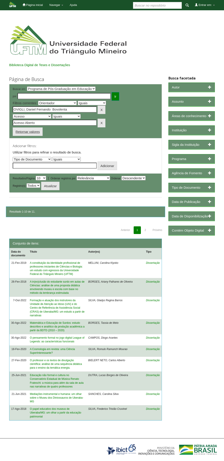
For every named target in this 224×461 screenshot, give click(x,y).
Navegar (56, 5)
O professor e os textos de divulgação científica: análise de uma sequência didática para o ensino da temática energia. (56, 364)
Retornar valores (28, 132)
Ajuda (73, 5)
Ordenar (116, 178)
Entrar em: (205, 5)
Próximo (157, 230)
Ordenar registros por (63, 178)
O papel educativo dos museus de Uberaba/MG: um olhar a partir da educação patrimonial (55, 412)
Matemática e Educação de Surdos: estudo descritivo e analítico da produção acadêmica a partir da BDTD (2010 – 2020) (57, 326)
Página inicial (33, 5)
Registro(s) (19, 185)
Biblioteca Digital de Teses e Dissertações (39, 65)
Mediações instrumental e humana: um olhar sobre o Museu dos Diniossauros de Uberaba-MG (56, 397)
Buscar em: (19, 89)
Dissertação (153, 262)
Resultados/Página (24, 178)
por (14, 96)
